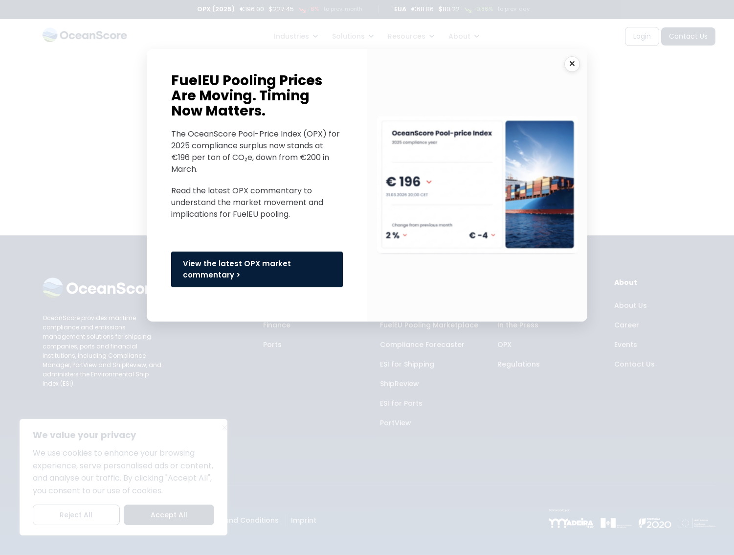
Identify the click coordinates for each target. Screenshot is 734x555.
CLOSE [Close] (572, 64)
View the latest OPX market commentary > (237, 269)
